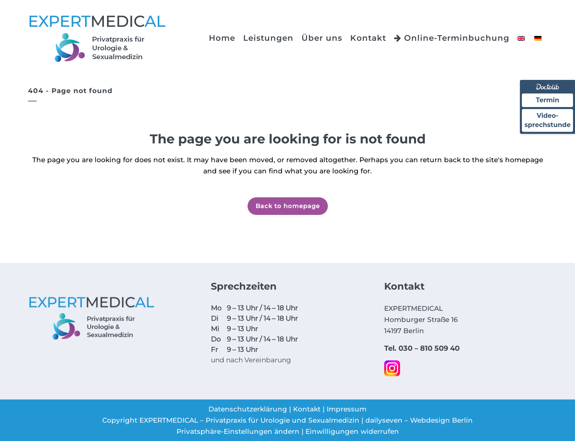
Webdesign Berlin (441, 420)
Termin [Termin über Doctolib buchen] (547, 100)
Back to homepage (288, 206)
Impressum (347, 409)
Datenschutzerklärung (247, 409)
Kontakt (307, 409)
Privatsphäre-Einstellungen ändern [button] (237, 431)
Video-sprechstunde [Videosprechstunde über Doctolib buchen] (547, 120)
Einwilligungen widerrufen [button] (352, 431)
